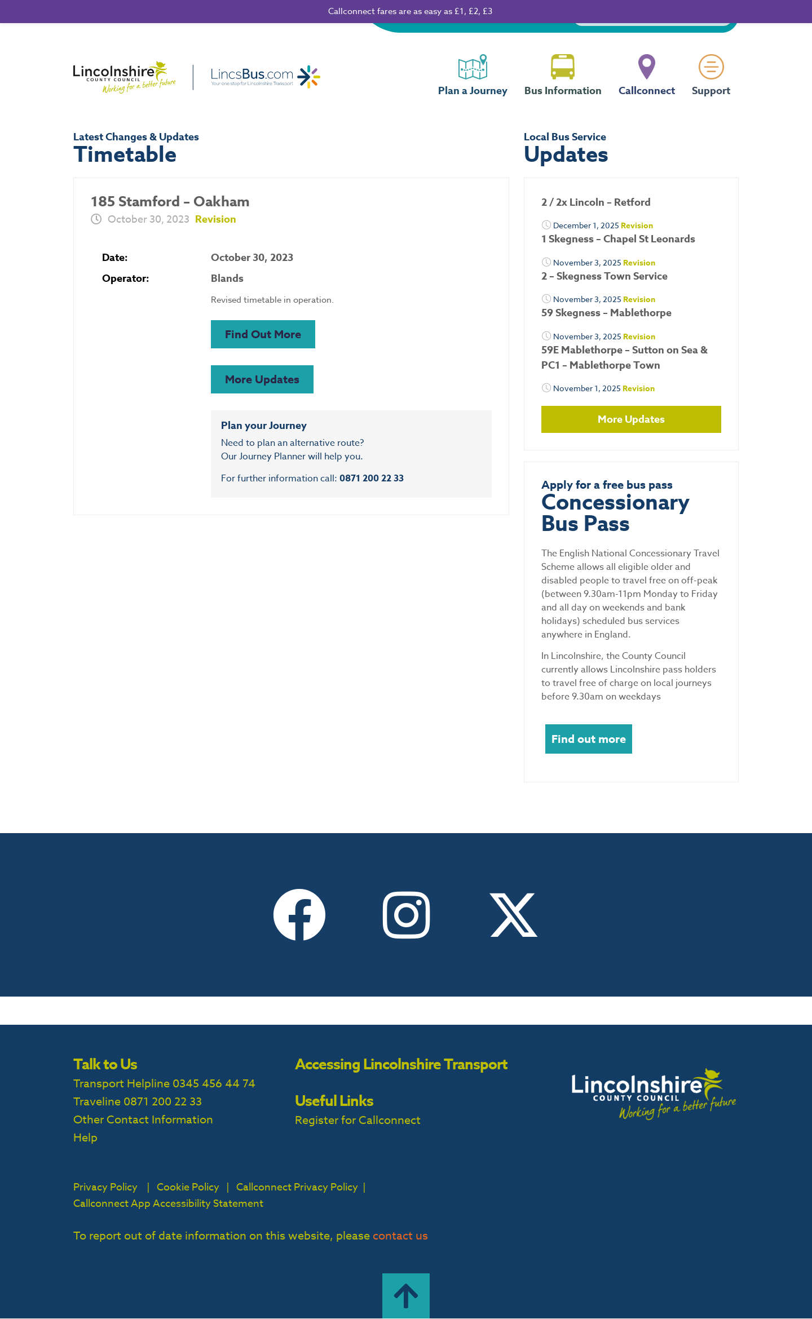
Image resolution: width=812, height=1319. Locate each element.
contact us (400, 1236)
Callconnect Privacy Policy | (300, 1187)
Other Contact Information (143, 1120)
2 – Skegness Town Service (604, 276)
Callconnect (647, 99)
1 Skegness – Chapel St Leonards (618, 239)
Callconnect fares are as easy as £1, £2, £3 (410, 11)
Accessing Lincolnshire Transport (401, 1064)
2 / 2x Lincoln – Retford (596, 202)
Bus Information (563, 99)
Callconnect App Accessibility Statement (168, 1203)
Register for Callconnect (358, 1120)
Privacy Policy (105, 1187)
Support (711, 99)
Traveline (97, 1102)
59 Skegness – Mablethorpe (606, 313)
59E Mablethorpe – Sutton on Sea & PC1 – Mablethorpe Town (624, 358)
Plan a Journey (473, 99)
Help (85, 1138)
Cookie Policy (188, 1187)
